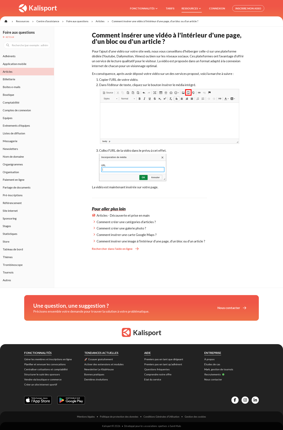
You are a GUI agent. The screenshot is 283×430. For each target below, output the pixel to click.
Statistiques (10, 233)
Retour (8, 37)
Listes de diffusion (14, 133)
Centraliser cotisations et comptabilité (46, 369)
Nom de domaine (13, 156)
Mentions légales (86, 416)
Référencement (12, 203)
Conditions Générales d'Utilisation (161, 416)
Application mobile (14, 63)
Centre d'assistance (47, 21)
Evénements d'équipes (16, 125)
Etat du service (152, 379)
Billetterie (9, 79)
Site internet (10, 210)
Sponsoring (10, 218)
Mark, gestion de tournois (218, 369)
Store (6, 241)
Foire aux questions (77, 21)
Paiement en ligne (13, 179)
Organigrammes (13, 164)
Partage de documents (17, 187)
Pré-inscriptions (13, 195)
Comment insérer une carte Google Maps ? (126, 235)
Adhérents (9, 56)
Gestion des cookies (195, 416)
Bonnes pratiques (94, 374)
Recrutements (214, 374)
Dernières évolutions (96, 379)
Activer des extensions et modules (104, 364)
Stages (7, 226)
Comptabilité (11, 102)
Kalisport (38, 8)
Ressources (22, 21)
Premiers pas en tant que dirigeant (163, 359)
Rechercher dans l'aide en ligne (115, 248)
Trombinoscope (13, 264)
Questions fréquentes (157, 369)
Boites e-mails (11, 87)
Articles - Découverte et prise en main (123, 215)
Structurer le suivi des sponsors (42, 374)
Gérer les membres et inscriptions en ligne (48, 359)
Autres (7, 280)
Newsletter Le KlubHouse (99, 369)
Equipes (7, 118)
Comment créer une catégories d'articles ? (126, 222)
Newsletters (10, 148)
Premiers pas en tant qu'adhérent (163, 364)
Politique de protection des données (119, 416)
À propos (209, 359)
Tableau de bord (13, 249)
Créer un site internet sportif (40, 384)
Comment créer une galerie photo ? (121, 228)
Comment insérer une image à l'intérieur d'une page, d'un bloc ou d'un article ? (151, 241)
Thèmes (8, 257)
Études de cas (212, 364)
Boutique (8, 94)
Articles (100, 21)
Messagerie (10, 141)
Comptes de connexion (17, 110)
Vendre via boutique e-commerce (43, 379)
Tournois (8, 272)
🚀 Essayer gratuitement (98, 359)
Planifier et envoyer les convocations (45, 364)
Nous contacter (231, 308)
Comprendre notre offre (157, 374)
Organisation (11, 172)
